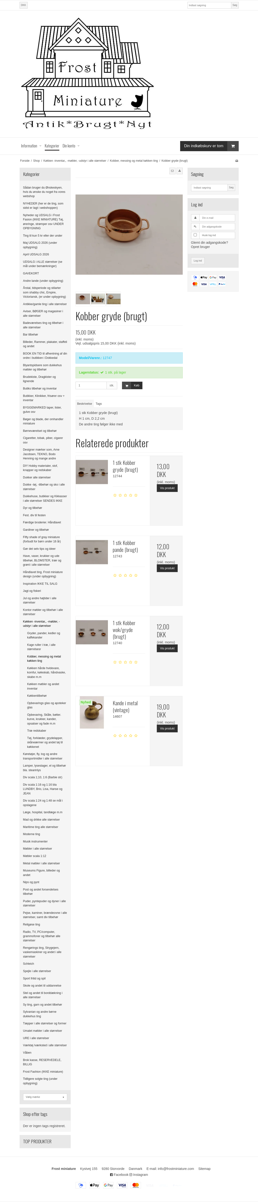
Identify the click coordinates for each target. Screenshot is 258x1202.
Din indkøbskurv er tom (211, 146)
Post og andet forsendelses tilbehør (40, 891)
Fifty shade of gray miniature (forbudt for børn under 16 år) (42, 539)
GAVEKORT (31, 273)
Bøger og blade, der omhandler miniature (43, 421)
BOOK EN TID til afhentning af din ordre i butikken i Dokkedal (45, 356)
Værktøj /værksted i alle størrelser (45, 1045)
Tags (99, 403)
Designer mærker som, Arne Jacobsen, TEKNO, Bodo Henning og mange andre (41, 454)
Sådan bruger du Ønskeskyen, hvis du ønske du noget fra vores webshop (44, 192)
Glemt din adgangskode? (209, 242)
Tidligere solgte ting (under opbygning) (40, 1081)
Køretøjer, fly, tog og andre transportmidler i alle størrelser (42, 756)
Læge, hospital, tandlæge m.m (42, 812)
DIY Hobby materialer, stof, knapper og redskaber (40, 468)
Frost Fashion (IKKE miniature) (43, 1071)
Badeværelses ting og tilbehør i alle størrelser (43, 325)
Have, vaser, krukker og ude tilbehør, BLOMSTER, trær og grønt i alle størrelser (42, 560)
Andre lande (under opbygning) (43, 280)
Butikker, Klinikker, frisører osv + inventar (44, 398)
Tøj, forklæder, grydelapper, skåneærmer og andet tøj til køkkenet (45, 742)
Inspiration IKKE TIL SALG (40, 583)
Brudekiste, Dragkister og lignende (39, 379)
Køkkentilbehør (37, 695)
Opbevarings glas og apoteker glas (46, 705)
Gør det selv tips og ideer (39, 548)
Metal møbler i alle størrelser (41, 863)
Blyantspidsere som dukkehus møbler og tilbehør (42, 367)
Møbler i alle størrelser (37, 848)
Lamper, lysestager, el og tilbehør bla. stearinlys (44, 768)
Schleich (28, 963)
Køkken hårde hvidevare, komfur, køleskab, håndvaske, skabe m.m (46, 673)
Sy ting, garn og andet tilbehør (42, 1004)
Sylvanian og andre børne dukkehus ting (39, 1014)
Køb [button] (130, 385)
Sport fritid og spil (34, 978)
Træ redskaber (36, 730)
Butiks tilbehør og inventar (40, 388)
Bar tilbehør (30, 334)
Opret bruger (200, 247)
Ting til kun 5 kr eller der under (42, 235)
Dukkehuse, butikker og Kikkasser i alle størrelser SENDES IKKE (45, 498)
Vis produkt (167, 488)
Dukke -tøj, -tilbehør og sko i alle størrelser (44, 487)
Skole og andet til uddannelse (42, 985)
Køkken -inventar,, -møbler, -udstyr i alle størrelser (41, 624)
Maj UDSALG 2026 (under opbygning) (40, 245)
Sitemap (204, 1169)
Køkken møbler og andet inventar (43, 686)
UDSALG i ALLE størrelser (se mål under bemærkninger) (42, 264)
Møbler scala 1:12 (34, 856)
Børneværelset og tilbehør (40, 431)
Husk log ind (209, 235)
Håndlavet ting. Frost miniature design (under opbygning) (43, 574)
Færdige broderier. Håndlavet (42, 522)
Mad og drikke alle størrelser (41, 819)
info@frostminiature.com (176, 1169)
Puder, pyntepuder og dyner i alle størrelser (44, 903)
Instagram (138, 1175)
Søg (235, 5)
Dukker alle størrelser (37, 477)
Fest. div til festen (34, 515)
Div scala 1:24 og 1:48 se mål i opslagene (43, 803)
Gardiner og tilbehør (36, 529)
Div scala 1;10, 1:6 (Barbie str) (42, 777)
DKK (23, 5)
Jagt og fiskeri (32, 591)
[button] (172, 171)
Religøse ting (31, 924)
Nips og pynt (31, 882)
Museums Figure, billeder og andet (41, 872)
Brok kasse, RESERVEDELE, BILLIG (42, 1062)
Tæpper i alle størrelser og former (44, 1023)
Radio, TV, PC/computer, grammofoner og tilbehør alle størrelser (42, 936)
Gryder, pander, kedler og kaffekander (43, 635)
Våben (27, 1052)
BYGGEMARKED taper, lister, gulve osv (42, 410)
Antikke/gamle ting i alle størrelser (45, 304)
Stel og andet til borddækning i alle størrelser (42, 995)
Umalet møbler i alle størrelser (42, 1030)
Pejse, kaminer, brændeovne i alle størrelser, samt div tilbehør (45, 915)
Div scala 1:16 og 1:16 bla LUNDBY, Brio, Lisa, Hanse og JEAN (42, 789)
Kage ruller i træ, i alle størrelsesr (41, 647)
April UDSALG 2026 (36, 254)
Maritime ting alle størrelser (40, 827)
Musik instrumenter (35, 841)
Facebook (119, 1175)
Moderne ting (31, 834)
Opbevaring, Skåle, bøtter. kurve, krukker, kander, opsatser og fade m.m (44, 719)
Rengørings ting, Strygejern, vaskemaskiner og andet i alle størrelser (42, 952)
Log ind (198, 260)
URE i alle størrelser (36, 1038)
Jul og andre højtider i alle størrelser (39, 600)
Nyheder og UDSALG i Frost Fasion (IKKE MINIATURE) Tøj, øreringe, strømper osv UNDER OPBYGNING (43, 222)
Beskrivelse (84, 403)
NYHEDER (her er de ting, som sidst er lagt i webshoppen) (43, 205)
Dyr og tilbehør (32, 508)
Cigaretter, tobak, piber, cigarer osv (43, 440)
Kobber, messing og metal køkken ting (44, 658)
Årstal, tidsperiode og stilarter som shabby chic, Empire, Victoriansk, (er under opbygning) (44, 292)
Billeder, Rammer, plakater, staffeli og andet (45, 344)
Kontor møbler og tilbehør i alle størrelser (43, 612)
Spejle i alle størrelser (37, 971)
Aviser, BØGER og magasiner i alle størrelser (43, 313)
